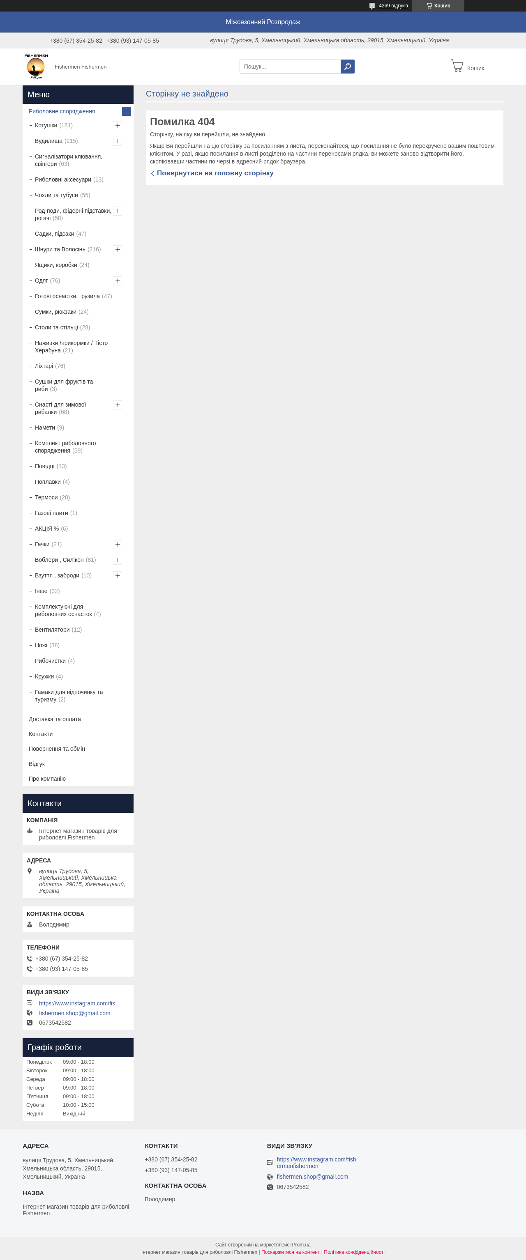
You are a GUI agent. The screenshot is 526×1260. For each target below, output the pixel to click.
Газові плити (51, 513)
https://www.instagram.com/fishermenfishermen (80, 1003)
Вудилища (48, 141)
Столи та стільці (56, 327)
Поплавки (48, 481)
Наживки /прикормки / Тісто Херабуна (71, 347)
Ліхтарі (44, 366)
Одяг (41, 280)
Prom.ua (301, 1245)
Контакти (41, 734)
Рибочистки (50, 661)
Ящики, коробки (56, 265)
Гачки (42, 544)
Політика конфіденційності (354, 1252)
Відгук (37, 764)
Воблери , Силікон (59, 559)
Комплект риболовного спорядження (65, 447)
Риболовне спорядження (62, 111)
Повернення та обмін (57, 748)
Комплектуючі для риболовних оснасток (63, 610)
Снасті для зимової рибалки (60, 408)
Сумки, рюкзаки (55, 311)
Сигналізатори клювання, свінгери (68, 160)
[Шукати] (348, 67)
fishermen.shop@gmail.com (75, 1013)
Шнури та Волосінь (60, 249)
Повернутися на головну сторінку (215, 173)
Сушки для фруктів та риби (64, 385)
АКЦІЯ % (47, 528)
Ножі (41, 645)
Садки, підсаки (54, 233)
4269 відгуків (393, 6)
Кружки (44, 676)
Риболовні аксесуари (63, 179)
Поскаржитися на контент (290, 1252)
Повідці (45, 466)
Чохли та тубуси (56, 195)
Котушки (46, 125)
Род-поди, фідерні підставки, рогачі (73, 214)
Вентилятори (52, 629)
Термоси (46, 497)
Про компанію (47, 778)
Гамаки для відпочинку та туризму (69, 696)
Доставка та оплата (55, 719)
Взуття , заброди (57, 575)
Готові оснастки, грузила (67, 296)
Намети (45, 427)
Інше (41, 591)
